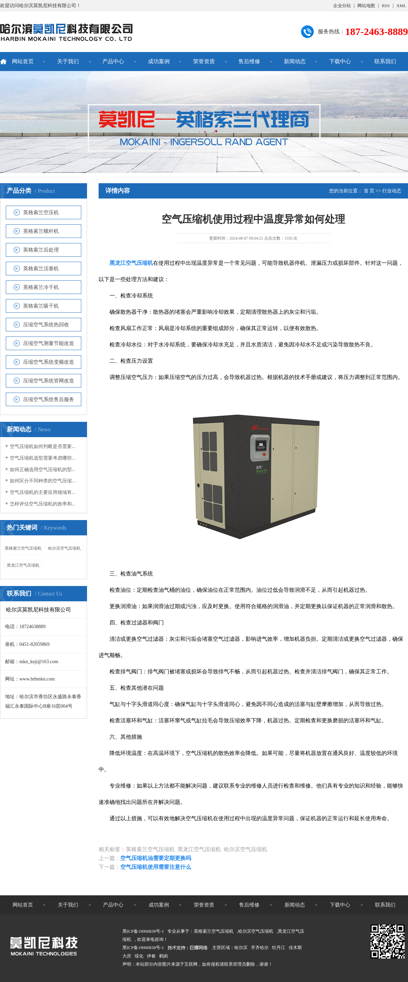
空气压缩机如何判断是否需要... (42, 446)
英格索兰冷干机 (41, 287)
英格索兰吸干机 (41, 306)
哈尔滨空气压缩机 (64, 548)
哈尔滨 (241, 947)
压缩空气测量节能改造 (48, 343)
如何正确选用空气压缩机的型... (42, 469)
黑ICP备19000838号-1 (143, 947)
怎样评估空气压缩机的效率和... (42, 503)
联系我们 (385, 61)
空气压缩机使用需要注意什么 (155, 867)
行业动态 (391, 190)
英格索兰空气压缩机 (23, 548)
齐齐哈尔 (260, 947)
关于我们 (68, 61)
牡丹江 (278, 947)
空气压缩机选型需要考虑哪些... (42, 458)
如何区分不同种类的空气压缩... (42, 480)
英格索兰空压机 (41, 212)
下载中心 (340, 61)
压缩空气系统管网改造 (48, 380)
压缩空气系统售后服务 (48, 399)
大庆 (126, 956)
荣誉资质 (204, 61)
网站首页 (23, 61)
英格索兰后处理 (41, 250)
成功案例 (159, 61)
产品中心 (113, 61)
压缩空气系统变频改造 (48, 362)
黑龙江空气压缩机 (23, 565)
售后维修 (249, 61)
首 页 (369, 190)
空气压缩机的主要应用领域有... (42, 492)
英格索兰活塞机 (41, 268)
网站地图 (366, 5)
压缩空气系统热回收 (46, 324)
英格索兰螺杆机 (41, 231)
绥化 (139, 956)
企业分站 (342, 5)
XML (401, 5)
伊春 (151, 956)
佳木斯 (295, 947)
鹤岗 (163, 956)
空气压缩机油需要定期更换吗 (155, 858)
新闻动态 (295, 61)
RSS (386, 5)
